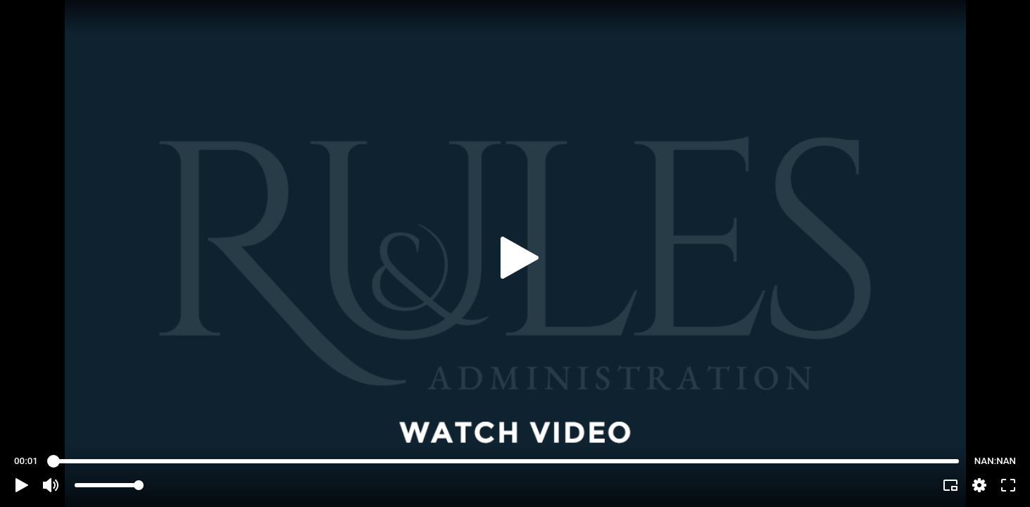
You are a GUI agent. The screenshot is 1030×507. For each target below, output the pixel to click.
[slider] (506, 461)
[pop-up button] (979, 485)
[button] (21, 485)
